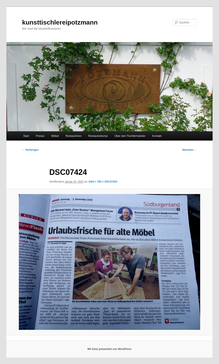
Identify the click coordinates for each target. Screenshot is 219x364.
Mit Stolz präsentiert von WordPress (109, 349)
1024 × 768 (94, 181)
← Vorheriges (30, 149)
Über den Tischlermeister (130, 135)
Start (26, 135)
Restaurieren (73, 135)
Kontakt (157, 135)
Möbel (55, 135)
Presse (40, 135)
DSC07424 (111, 181)
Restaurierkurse (98, 135)
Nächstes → (189, 149)
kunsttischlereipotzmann (60, 22)
